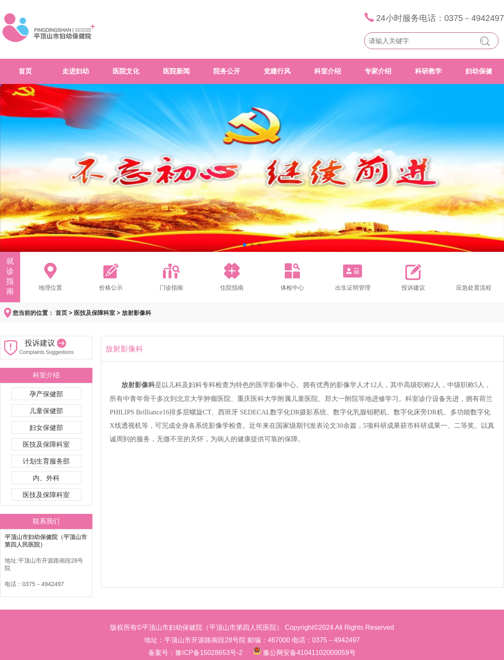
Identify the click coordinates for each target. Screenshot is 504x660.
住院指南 (232, 287)
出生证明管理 (352, 287)
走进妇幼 (75, 71)
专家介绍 (378, 71)
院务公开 (226, 71)
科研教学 (428, 71)
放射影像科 (136, 312)
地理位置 (50, 287)
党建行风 (277, 71)
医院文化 (126, 71)
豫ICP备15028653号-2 (208, 652)
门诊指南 (171, 287)
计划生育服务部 (46, 461)
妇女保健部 (46, 427)
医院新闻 (176, 71)
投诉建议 (413, 287)
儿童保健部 (46, 410)
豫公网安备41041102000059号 (309, 652)
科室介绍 (327, 71)
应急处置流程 (473, 287)
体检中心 (292, 287)
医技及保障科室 (94, 312)
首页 (25, 71)
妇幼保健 (478, 71)
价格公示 (111, 287)
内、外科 (46, 478)
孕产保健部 (46, 394)
